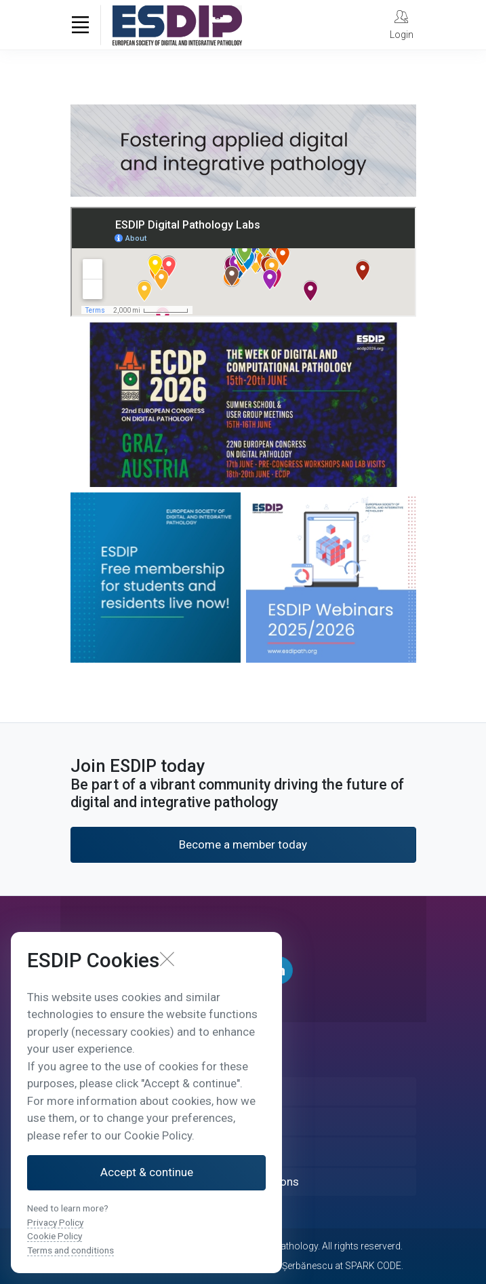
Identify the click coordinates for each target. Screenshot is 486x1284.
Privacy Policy (55, 1222)
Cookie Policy (54, 1235)
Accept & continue (146, 1172)
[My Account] (401, 24)
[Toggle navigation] (80, 25)
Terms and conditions (70, 1250)
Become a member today (243, 844)
